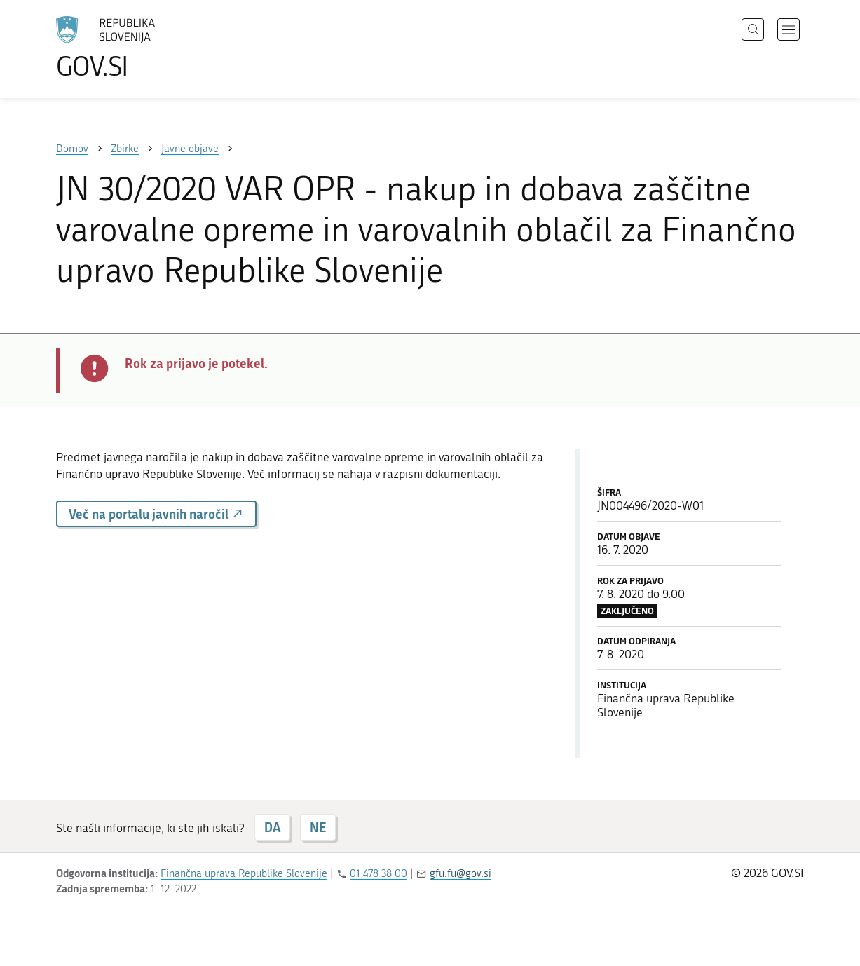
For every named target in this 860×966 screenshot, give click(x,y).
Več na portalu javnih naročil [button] (156, 514)
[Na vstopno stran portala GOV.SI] (144, 47)
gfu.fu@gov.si (460, 873)
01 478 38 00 (378, 873)
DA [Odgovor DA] (272, 827)
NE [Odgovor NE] (318, 827)
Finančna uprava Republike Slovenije (244, 873)
